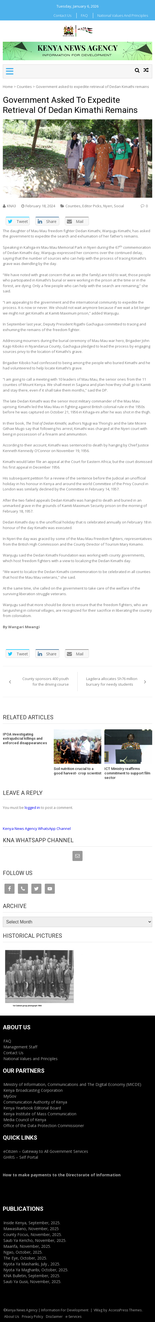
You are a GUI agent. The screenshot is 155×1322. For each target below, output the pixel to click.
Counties (24, 86)
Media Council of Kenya (24, 1119)
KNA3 (11, 205)
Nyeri (107, 205)
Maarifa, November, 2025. (27, 1246)
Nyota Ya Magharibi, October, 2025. (35, 1269)
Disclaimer (54, 1316)
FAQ (84, 15)
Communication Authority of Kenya (35, 1102)
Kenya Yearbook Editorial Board (32, 1108)
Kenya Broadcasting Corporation (33, 1090)
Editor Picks (92, 205)
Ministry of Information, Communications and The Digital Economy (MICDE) (72, 1084)
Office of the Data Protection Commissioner (43, 1125)
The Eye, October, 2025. (25, 1258)
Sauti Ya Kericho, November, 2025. (34, 1240)
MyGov (9, 1096)
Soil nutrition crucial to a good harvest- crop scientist (77, 771)
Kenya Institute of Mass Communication (39, 1113)
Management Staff (20, 1046)
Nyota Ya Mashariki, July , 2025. (31, 1264)
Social (119, 205)
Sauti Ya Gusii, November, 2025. (32, 1281)
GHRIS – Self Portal (20, 1157)
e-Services (73, 1316)
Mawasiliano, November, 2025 (31, 1228)
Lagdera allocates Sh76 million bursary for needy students (111, 681)
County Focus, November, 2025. (32, 1234)
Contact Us (62, 15)
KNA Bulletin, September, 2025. (31, 1275)
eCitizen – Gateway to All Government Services (45, 1151)
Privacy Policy (32, 1316)
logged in (32, 807)
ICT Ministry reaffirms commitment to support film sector (127, 773)
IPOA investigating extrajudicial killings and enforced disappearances (25, 738)
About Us (11, 1316)
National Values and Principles (122, 15)
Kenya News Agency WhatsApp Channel (37, 828)
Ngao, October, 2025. (23, 1252)
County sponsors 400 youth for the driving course (45, 681)
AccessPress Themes (125, 1310)
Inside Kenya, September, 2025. (31, 1222)
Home (8, 86)
